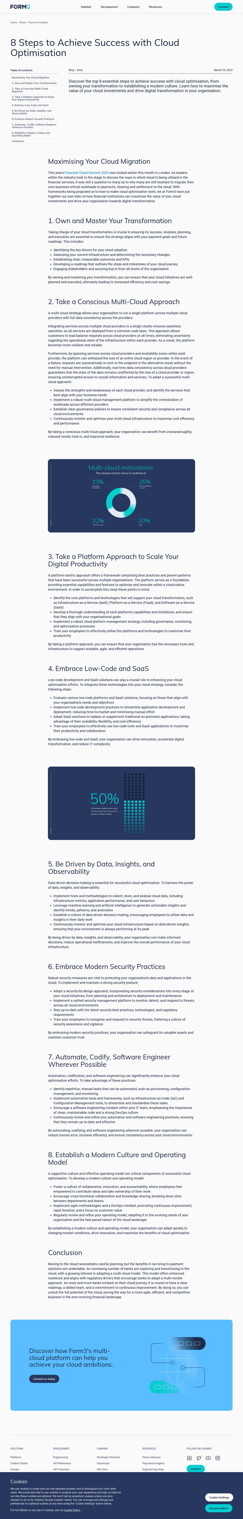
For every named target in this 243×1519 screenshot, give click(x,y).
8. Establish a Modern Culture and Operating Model (31, 134)
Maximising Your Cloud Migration (30, 77)
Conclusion (18, 141)
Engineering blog (153, 1469)
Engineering (60, 1457)
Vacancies (103, 1463)
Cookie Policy (72, 1510)
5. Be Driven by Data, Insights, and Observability (31, 112)
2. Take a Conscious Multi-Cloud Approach (30, 90)
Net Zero (102, 1469)
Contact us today (44, 1379)
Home (13, 22)
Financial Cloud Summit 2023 (87, 173)
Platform (15, 1457)
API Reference (62, 1463)
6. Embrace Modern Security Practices (33, 119)
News (23, 22)
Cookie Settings (219, 1497)
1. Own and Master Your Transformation (34, 83)
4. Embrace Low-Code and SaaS (30, 105)
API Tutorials (61, 1469)
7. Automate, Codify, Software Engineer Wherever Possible (34, 126)
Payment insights (38, 22)
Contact (223, 6)
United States (19, 1463)
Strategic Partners (108, 1457)
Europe (14, 1469)
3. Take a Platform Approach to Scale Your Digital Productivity (33, 98)
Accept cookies (218, 1508)
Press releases (151, 1457)
